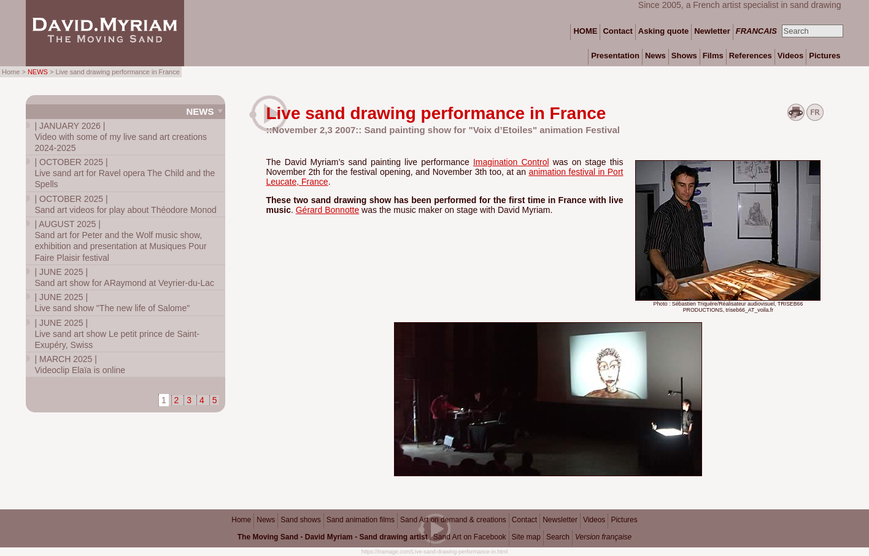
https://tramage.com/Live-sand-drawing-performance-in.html (434, 552)
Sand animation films (360, 519)
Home (241, 519)
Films (713, 55)
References (750, 55)
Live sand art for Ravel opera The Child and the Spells (124, 173)
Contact (524, 519)
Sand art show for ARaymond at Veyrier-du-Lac (124, 277)
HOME (585, 31)
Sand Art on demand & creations (453, 519)
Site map (526, 537)
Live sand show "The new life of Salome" (112, 302)
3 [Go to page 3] (189, 400)
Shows (684, 55)
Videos (594, 519)
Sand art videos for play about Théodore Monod (125, 204)
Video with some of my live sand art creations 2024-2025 (120, 137)
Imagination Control (511, 162)
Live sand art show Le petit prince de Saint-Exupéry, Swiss (116, 334)
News (200, 111)
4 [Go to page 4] (201, 400)
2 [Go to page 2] (176, 400)
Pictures (624, 519)
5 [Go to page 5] (214, 400)
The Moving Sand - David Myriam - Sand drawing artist (333, 537)
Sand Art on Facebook (469, 537)
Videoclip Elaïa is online (79, 364)
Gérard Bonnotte (328, 210)
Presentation (615, 55)
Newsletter (560, 519)
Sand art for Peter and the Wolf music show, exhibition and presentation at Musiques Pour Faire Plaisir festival (120, 241)
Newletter (712, 31)
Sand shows (300, 519)
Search (558, 537)
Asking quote (663, 31)
